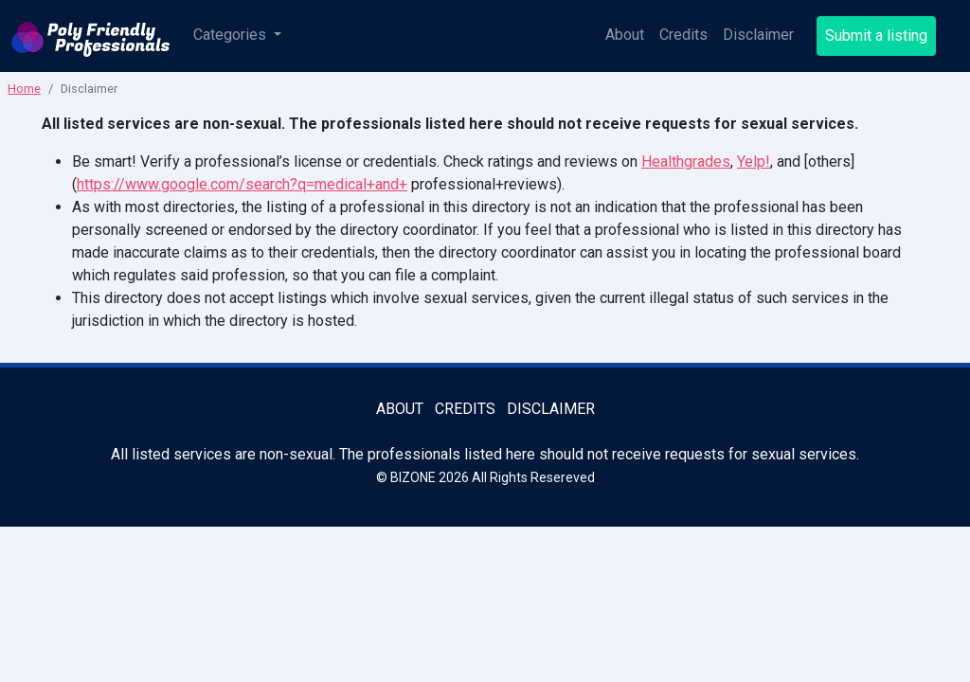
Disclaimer (758, 35)
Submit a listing (876, 36)
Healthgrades (685, 161)
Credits (683, 35)
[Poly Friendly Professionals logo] (91, 36)
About (624, 35)
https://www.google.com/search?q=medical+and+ (242, 184)
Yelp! (753, 161)
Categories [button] (231, 35)
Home (24, 88)
